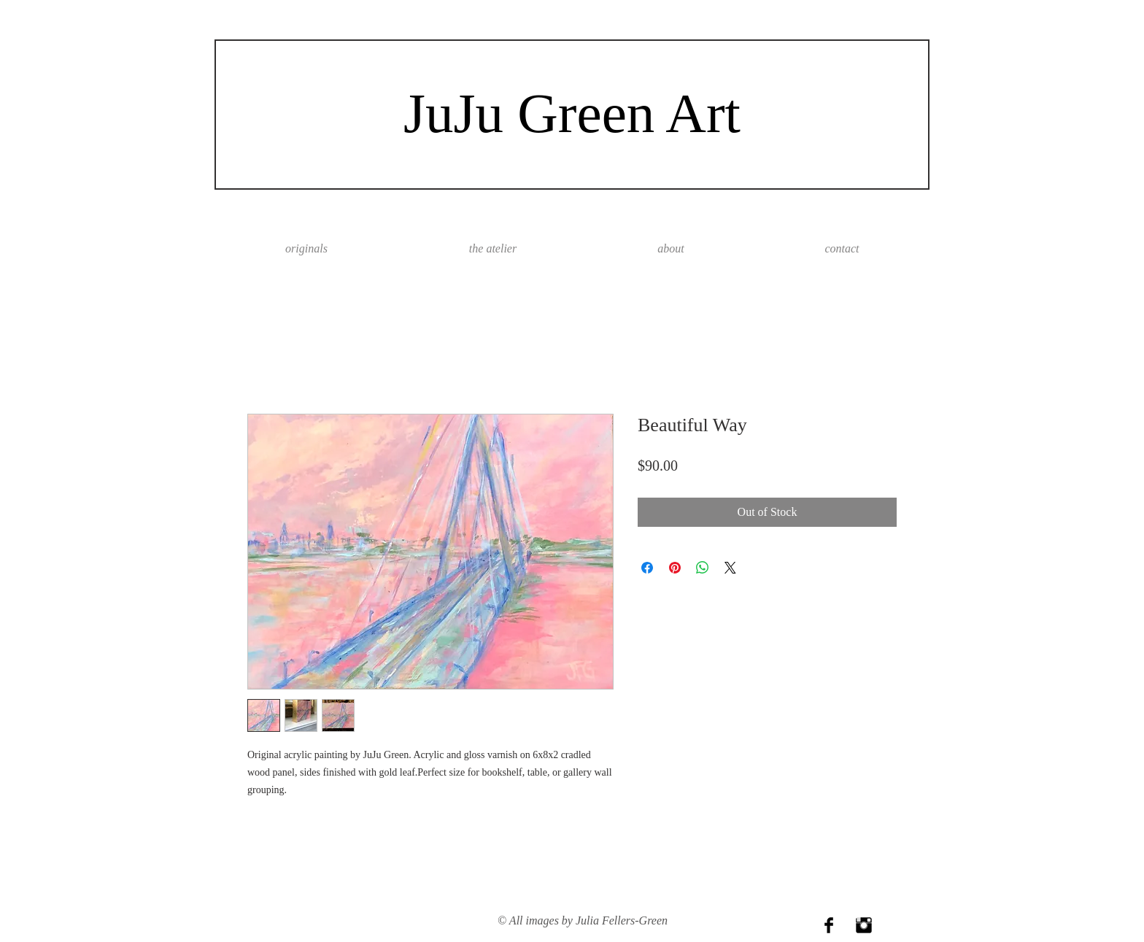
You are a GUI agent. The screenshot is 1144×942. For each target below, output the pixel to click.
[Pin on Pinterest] (675, 567)
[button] (670, 248)
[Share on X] (730, 567)
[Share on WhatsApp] (702, 567)
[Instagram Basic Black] (864, 925)
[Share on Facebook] (647, 567)
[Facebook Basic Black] (829, 925)
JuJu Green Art (572, 113)
